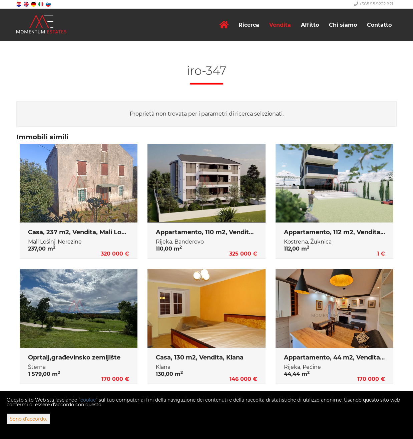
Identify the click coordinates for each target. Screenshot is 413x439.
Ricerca (249, 25)
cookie (88, 400)
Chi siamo (343, 25)
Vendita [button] (280, 25)
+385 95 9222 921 (373, 3)
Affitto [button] (310, 25)
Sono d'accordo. (28, 419)
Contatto (379, 25)
